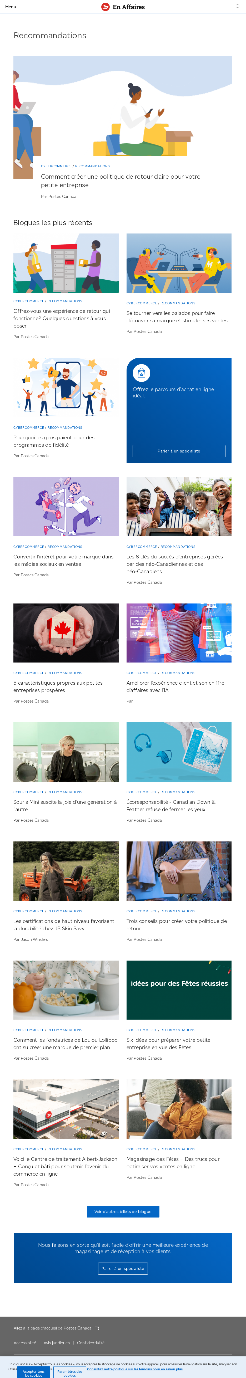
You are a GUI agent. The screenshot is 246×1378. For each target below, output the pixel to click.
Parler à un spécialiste (179, 451)
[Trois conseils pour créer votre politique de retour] (179, 872)
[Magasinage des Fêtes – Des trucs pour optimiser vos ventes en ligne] (179, 1110)
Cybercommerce (56, 166)
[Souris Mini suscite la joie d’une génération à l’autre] (66, 753)
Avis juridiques (57, 1342)
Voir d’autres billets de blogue (123, 1211)
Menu (10, 6)
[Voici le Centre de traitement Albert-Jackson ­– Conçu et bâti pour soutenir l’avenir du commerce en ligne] (66, 1110)
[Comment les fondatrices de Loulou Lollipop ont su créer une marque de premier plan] (66, 991)
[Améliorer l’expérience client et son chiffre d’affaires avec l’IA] (179, 634)
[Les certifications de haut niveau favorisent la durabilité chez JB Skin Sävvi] (66, 872)
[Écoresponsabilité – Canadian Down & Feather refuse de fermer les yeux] (179, 753)
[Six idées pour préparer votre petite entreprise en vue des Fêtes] (179, 991)
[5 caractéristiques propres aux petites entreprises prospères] (66, 634)
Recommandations (92, 166)
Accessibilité (25, 1342)
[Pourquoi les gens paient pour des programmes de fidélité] (66, 388)
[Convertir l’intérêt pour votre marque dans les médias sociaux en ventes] (66, 507)
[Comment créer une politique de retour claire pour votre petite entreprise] (122, 118)
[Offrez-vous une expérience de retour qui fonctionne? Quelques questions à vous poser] (66, 264)
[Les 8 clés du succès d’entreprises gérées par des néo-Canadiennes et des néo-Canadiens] (179, 507)
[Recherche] (237, 6)
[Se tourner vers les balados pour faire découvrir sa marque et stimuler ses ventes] (179, 264)
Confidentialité (90, 1342)
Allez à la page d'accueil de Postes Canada (53, 1328)
